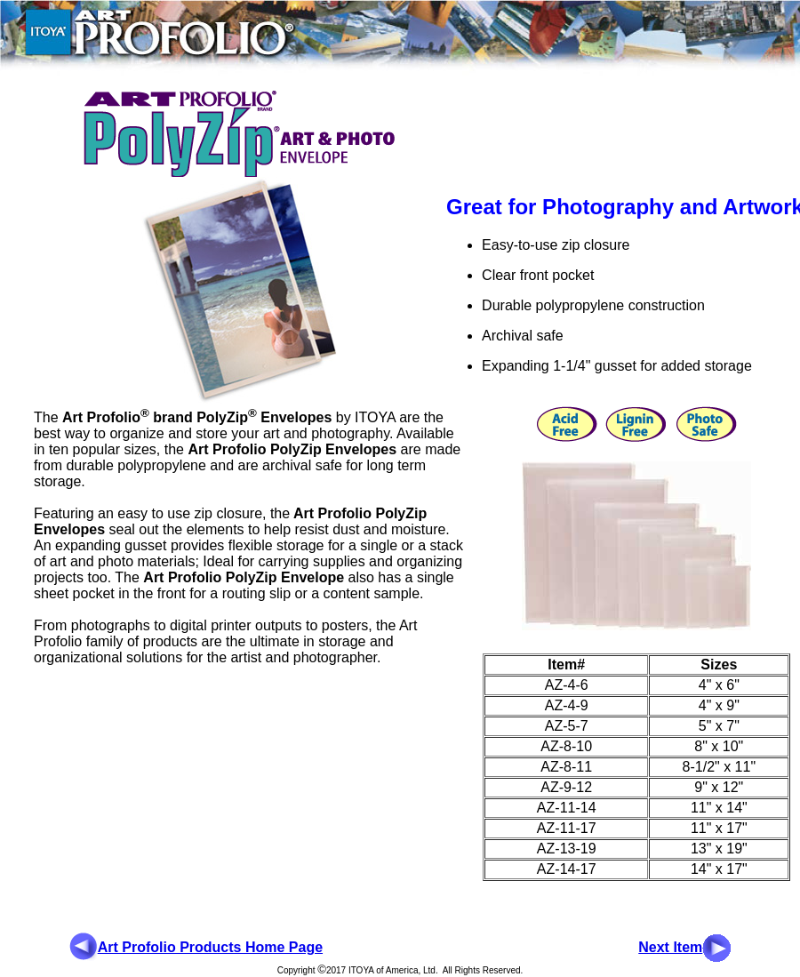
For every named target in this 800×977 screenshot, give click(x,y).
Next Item (670, 947)
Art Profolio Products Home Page (210, 947)
